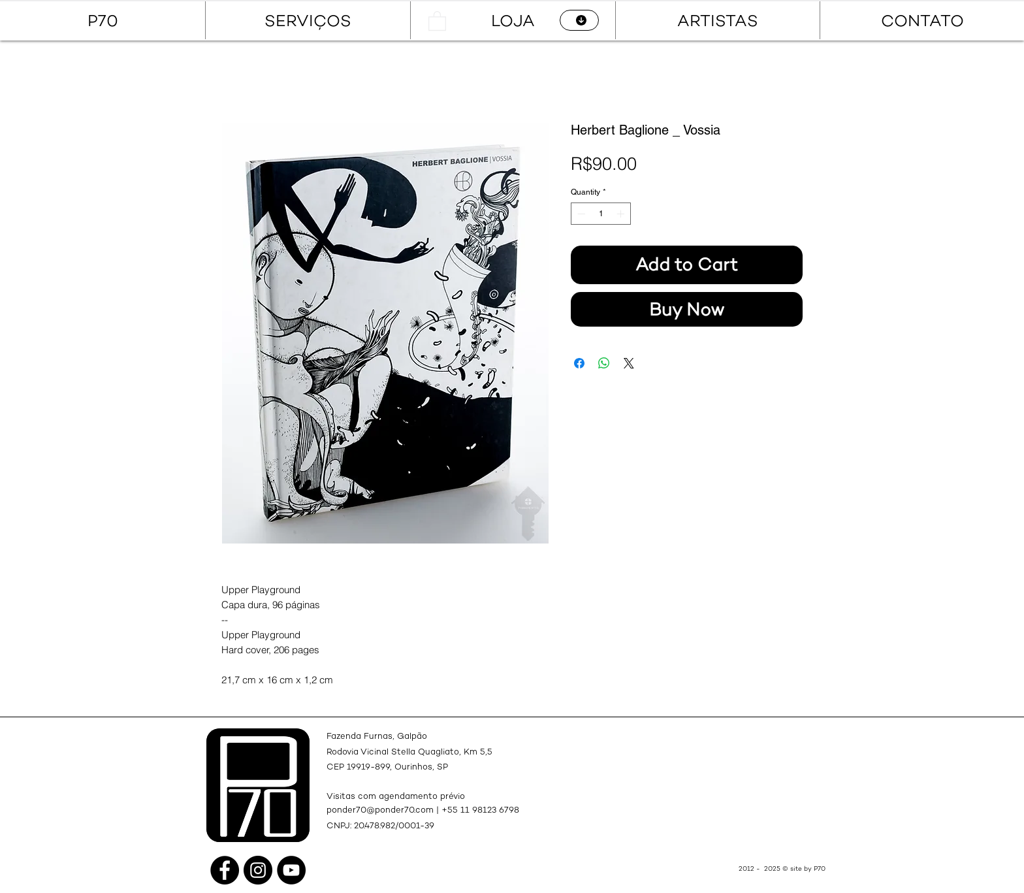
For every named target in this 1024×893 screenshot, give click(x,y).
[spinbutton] (601, 213)
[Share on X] (629, 363)
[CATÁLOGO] (579, 20)
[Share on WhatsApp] (604, 363)
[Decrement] (580, 213)
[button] (437, 20)
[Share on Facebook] (579, 363)
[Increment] (622, 213)
